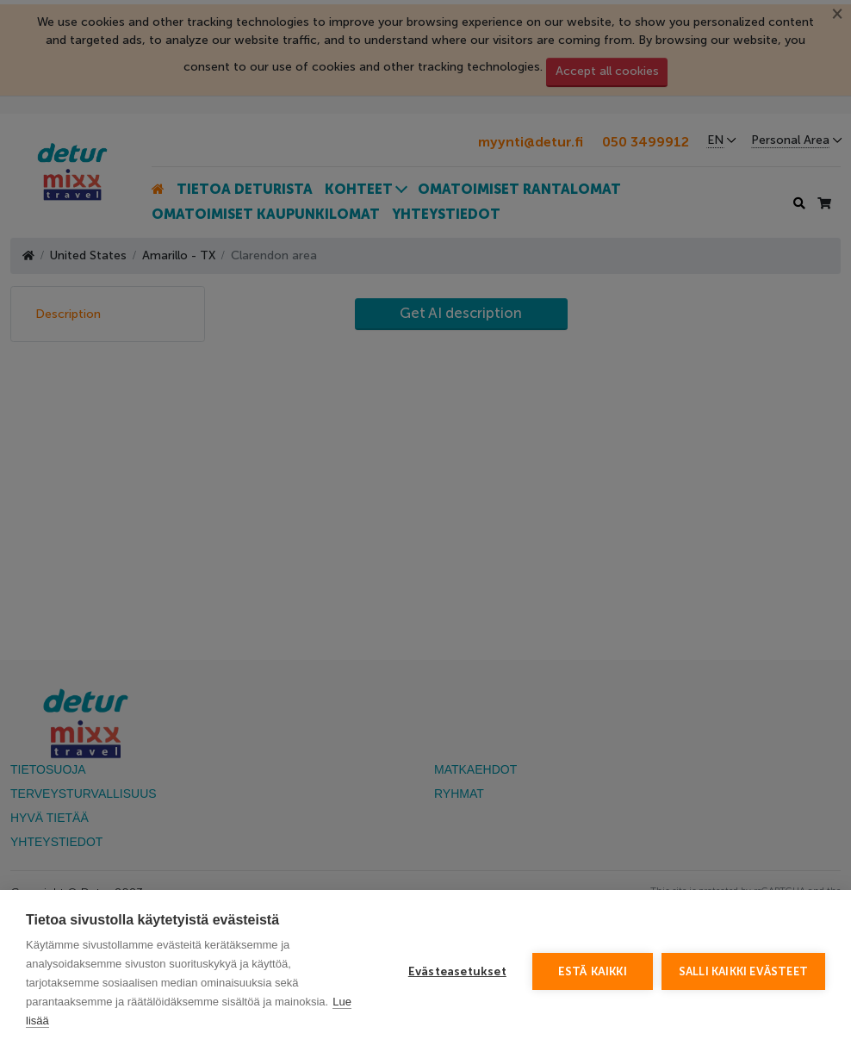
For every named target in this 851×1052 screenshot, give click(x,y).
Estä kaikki (592, 971)
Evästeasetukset (457, 971)
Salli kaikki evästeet (743, 971)
